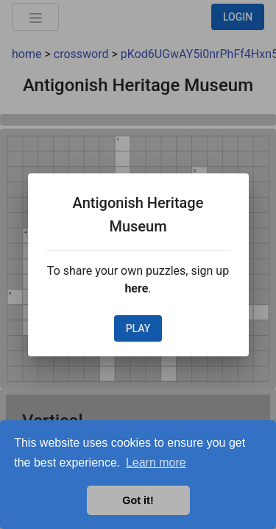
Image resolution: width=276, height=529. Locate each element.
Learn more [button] (156, 462)
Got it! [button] (137, 500)
